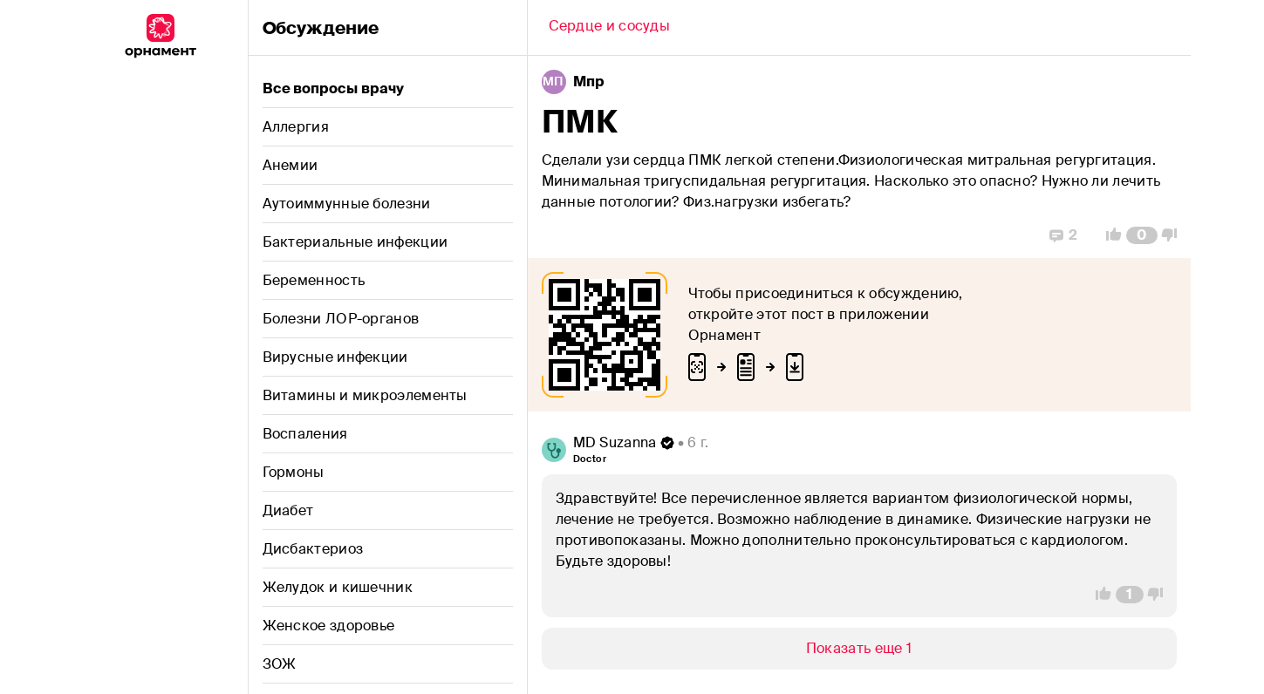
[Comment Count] (1141, 235)
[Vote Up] (1108, 235)
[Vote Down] (1174, 235)
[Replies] (1063, 235)
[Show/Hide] (859, 649)
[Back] (610, 27)
